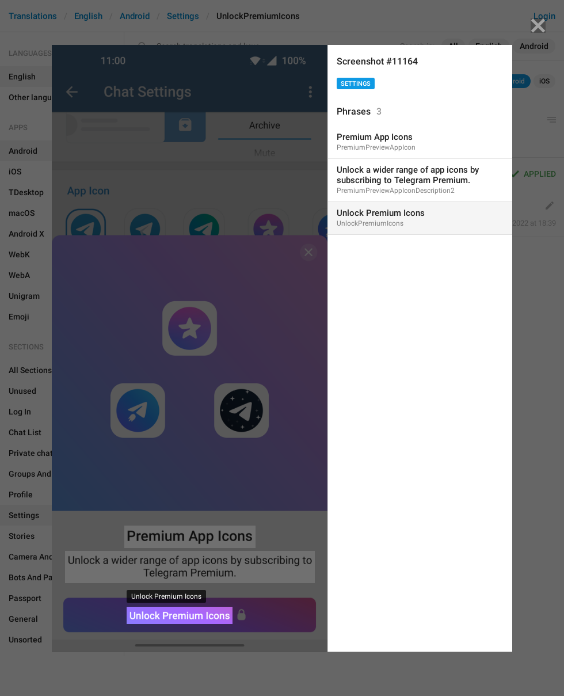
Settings (356, 84)
